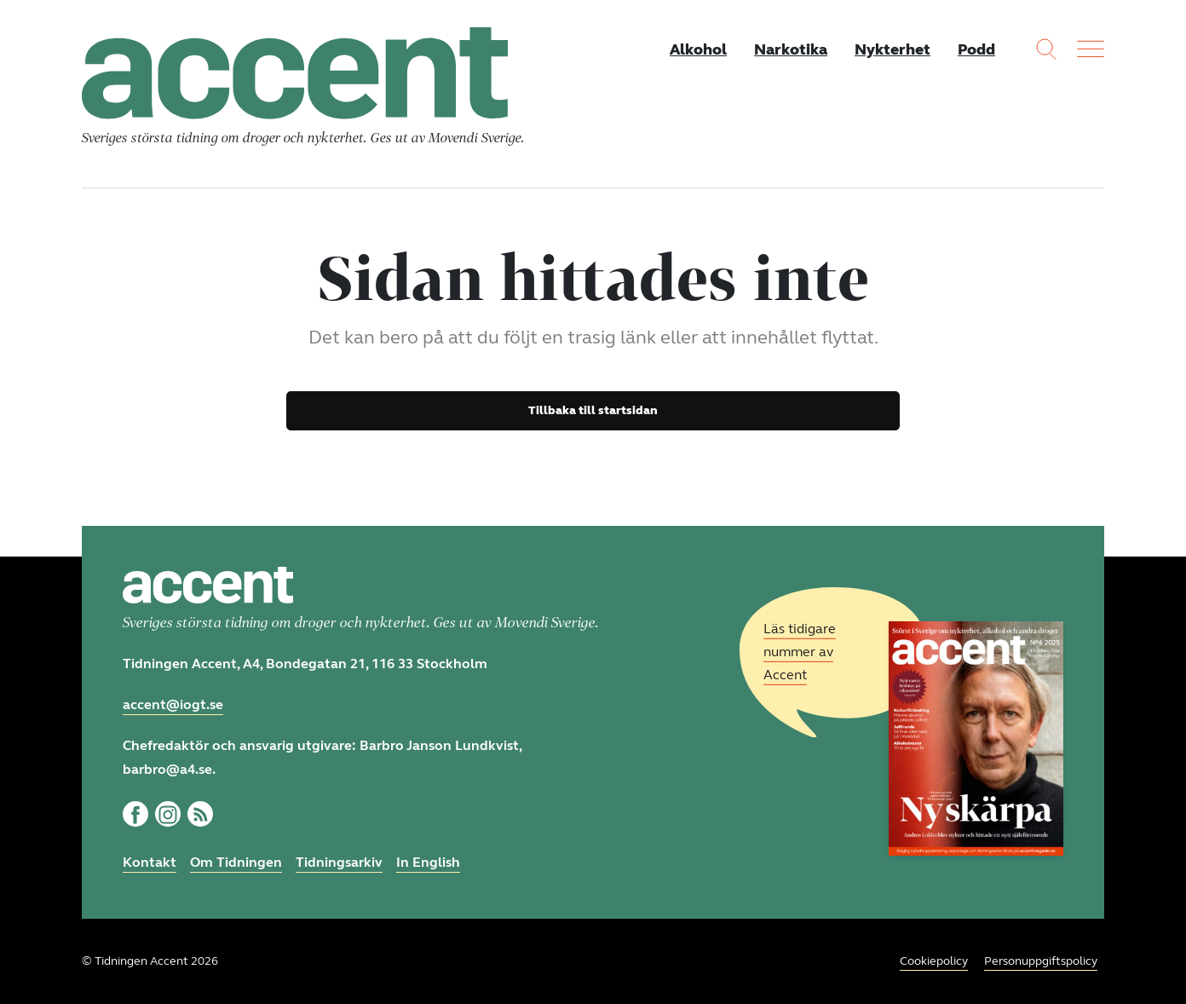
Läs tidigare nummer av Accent (799, 651)
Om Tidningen (236, 862)
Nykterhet (892, 49)
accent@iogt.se (173, 704)
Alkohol (698, 49)
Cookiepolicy (934, 961)
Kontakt (149, 862)
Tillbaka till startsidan (593, 410)
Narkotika (790, 49)
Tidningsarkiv (339, 862)
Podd (976, 49)
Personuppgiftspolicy (1040, 961)
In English (428, 862)
